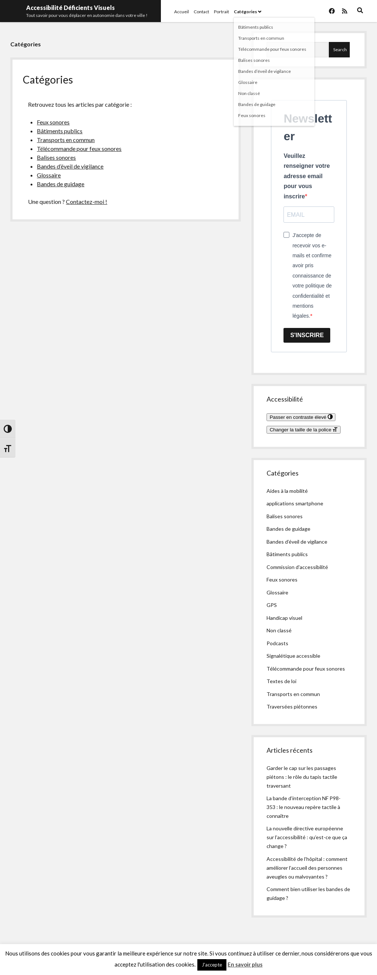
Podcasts (277, 643)
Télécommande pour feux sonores (79, 148)
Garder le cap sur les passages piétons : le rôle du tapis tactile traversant (302, 777)
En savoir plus (245, 964)
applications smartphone (295, 503)
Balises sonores (56, 157)
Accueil (181, 11)
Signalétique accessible (293, 656)
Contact (201, 11)
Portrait (221, 11)
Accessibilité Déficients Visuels (70, 7)
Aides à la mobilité (287, 491)
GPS (272, 605)
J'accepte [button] (212, 965)
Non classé (279, 630)
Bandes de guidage (60, 183)
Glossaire (49, 175)
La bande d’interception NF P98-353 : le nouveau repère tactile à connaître (304, 807)
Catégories (245, 11)
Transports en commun (66, 139)
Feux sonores (53, 122)
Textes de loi (281, 681)
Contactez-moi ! (86, 201)
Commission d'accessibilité (297, 567)
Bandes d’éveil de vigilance (70, 166)
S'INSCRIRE (307, 335)
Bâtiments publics (59, 130)
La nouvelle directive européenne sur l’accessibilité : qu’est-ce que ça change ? (307, 837)
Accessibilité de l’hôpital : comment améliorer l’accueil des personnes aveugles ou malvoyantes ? (307, 868)
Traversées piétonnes (292, 706)
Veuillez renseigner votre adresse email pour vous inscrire (306, 176)
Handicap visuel (284, 618)
